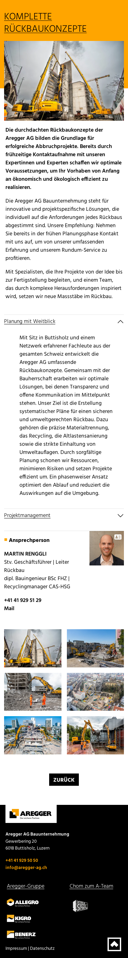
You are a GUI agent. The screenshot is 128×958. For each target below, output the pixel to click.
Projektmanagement (27, 515)
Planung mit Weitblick (29, 321)
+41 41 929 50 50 (21, 860)
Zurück (64, 780)
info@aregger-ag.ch (26, 868)
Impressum (16, 948)
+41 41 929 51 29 (22, 600)
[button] (32, 648)
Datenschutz (42, 948)
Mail (9, 608)
